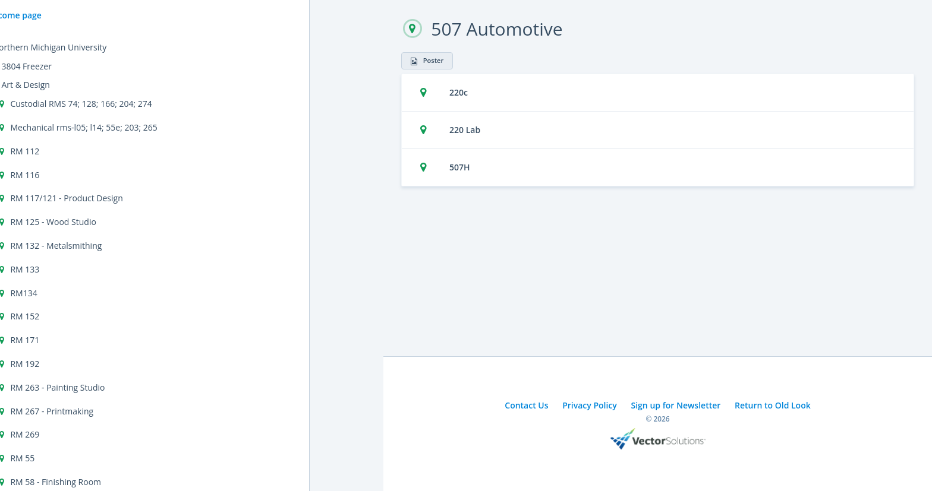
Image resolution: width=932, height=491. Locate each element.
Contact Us (526, 405)
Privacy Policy (589, 405)
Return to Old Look (773, 405)
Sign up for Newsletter (676, 405)
